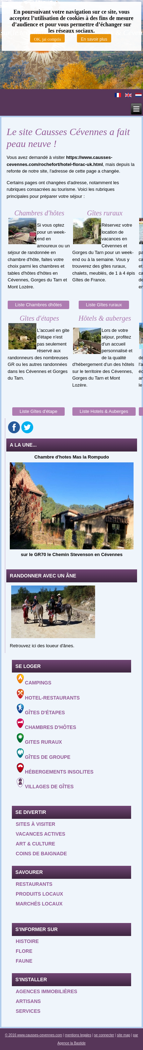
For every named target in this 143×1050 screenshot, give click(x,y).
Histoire (27, 941)
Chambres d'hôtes (46, 724)
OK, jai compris (47, 39)
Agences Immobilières (46, 991)
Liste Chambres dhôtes (38, 304)
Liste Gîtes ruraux (104, 304)
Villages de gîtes (45, 783)
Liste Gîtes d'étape (38, 411)
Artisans (28, 1001)
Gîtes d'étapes (41, 709)
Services (28, 1011)
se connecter (104, 1035)
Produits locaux (39, 894)
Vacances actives (40, 834)
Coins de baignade (41, 853)
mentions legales (78, 1035)
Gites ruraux (39, 739)
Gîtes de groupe (43, 754)
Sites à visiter (35, 824)
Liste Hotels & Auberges (104, 411)
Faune (24, 961)
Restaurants (34, 884)
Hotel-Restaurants (48, 695)
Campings (34, 679)
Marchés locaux (39, 904)
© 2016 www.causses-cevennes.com (33, 1035)
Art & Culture (35, 844)
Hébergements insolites (55, 769)
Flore (24, 951)
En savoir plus (94, 39)
